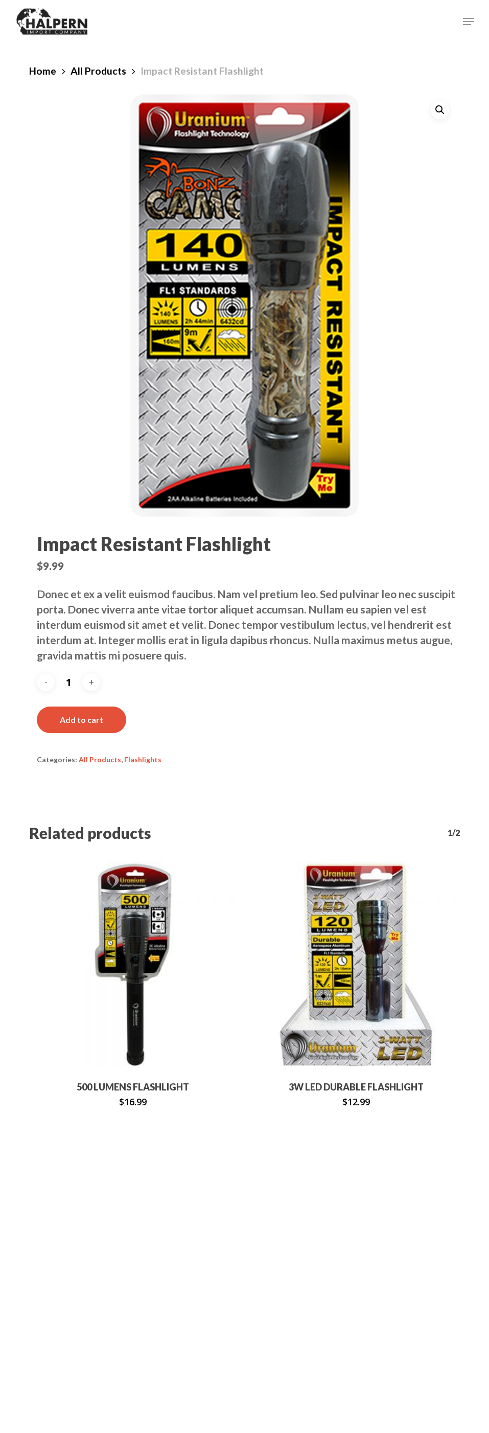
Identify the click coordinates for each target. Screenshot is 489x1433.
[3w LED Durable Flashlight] (356, 964)
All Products (98, 71)
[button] (468, 21)
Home (42, 71)
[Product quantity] (68, 682)
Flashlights (142, 759)
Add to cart (81, 719)
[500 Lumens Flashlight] (133, 964)
